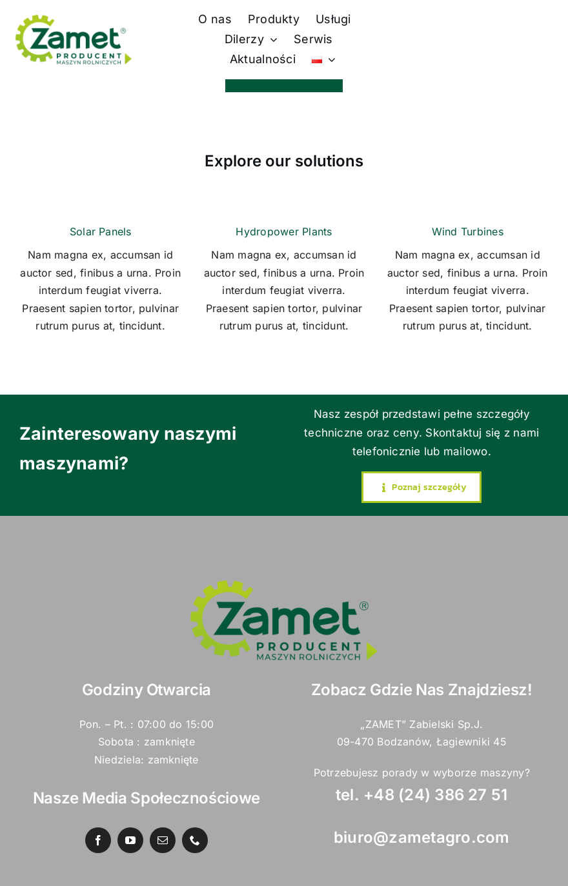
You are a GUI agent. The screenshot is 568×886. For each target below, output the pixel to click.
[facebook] (98, 840)
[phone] (195, 840)
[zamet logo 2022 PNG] (73, 20)
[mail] (163, 840)
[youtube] (130, 840)
